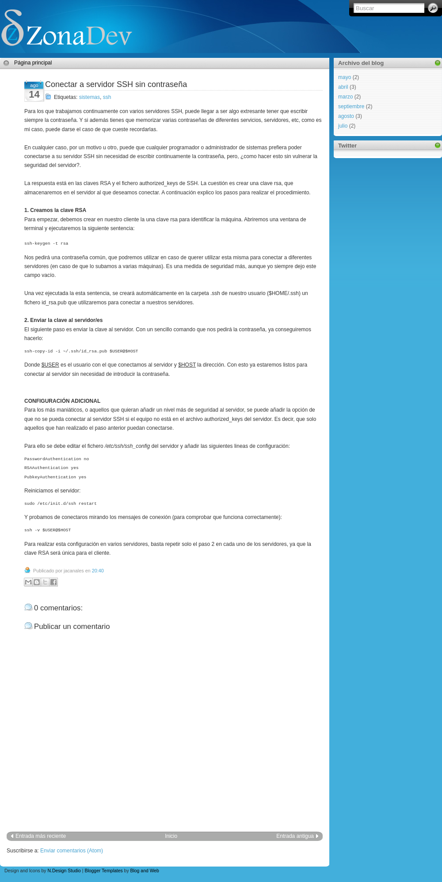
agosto (346, 116)
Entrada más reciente (40, 836)
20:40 (98, 570)
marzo (345, 97)
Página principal (33, 63)
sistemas (89, 97)
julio (342, 126)
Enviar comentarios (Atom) (71, 851)
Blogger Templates (103, 870)
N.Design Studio (63, 870)
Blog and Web (144, 870)
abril (343, 87)
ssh (107, 97)
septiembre (351, 106)
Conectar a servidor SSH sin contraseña (116, 84)
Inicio (171, 836)
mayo (344, 77)
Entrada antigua (295, 836)
